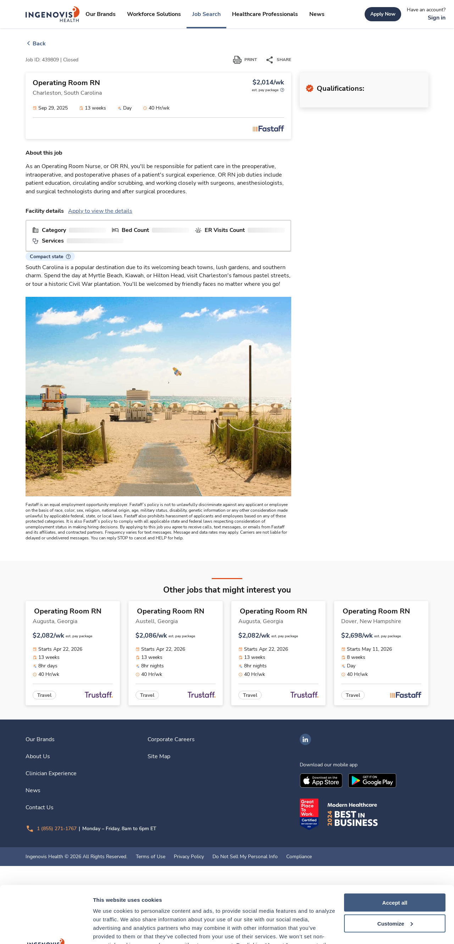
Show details (109, 930)
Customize (395, 864)
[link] (53, 14)
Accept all (395, 843)
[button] (50, 359)
